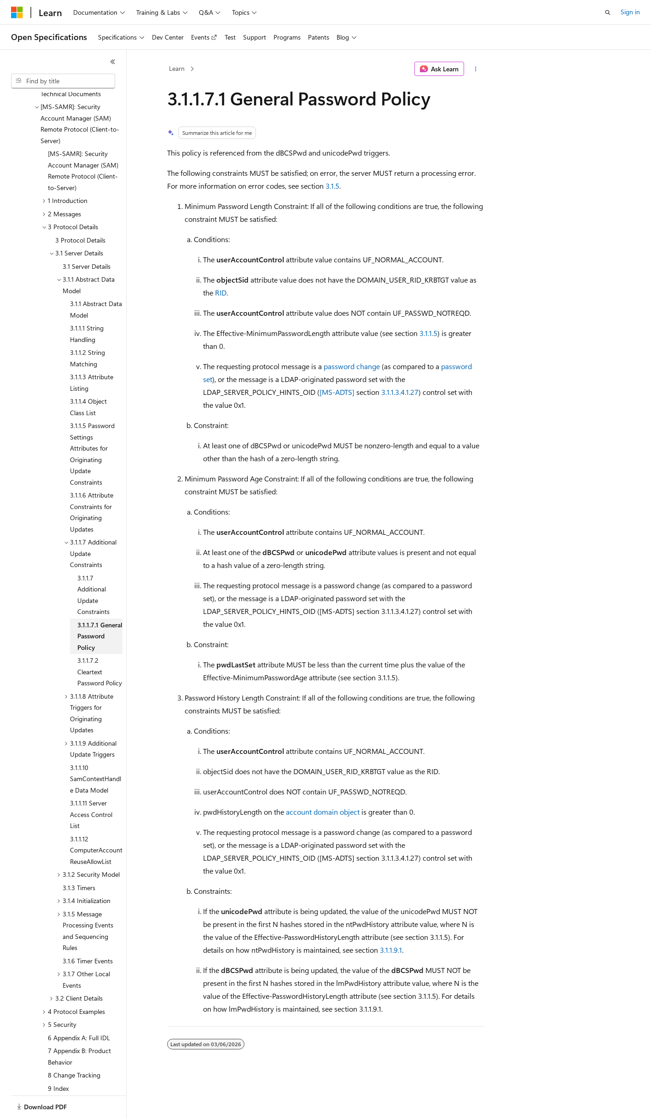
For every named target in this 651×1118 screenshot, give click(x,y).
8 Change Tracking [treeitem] (74, 1043)
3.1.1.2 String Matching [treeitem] (87, 326)
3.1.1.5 (428, 333)
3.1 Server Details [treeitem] (86, 234)
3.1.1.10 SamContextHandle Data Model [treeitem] (95, 747)
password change (352, 366)
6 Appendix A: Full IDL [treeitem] (79, 1006)
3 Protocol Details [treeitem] (80, 208)
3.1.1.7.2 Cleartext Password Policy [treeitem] (99, 639)
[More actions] (476, 69)
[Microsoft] (17, 12)
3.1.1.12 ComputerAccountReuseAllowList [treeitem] (96, 818)
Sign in (630, 11)
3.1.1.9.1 (391, 950)
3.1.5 (332, 186)
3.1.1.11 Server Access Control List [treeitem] (91, 782)
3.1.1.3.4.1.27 (399, 392)
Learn (177, 68)
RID (221, 292)
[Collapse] (112, 61)
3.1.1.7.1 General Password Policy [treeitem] (99, 604)
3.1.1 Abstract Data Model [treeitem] (96, 277)
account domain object (323, 812)
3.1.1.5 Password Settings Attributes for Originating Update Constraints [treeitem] (92, 422)
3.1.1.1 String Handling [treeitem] (87, 302)
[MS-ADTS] (337, 392)
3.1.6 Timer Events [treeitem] (88, 929)
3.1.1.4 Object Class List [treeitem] (88, 375)
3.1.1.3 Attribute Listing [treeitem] (91, 351)
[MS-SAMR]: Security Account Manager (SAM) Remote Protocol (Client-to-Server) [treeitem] (83, 138)
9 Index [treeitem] (58, 1056)
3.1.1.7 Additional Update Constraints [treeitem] (93, 563)
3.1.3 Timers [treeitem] (79, 856)
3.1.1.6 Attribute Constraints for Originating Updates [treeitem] (91, 480)
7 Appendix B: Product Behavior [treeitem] (79, 1024)
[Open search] (608, 12)
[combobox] (63, 81)
